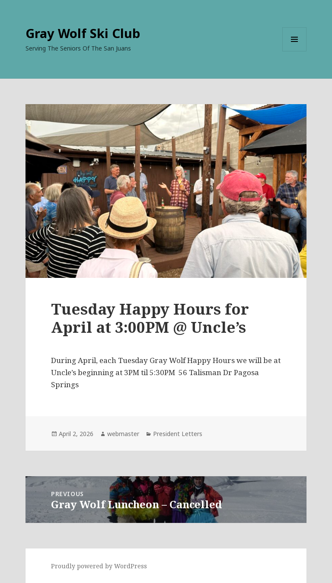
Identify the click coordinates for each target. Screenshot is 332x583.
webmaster (123, 434)
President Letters (177, 434)
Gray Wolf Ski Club (83, 33)
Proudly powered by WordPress (99, 566)
